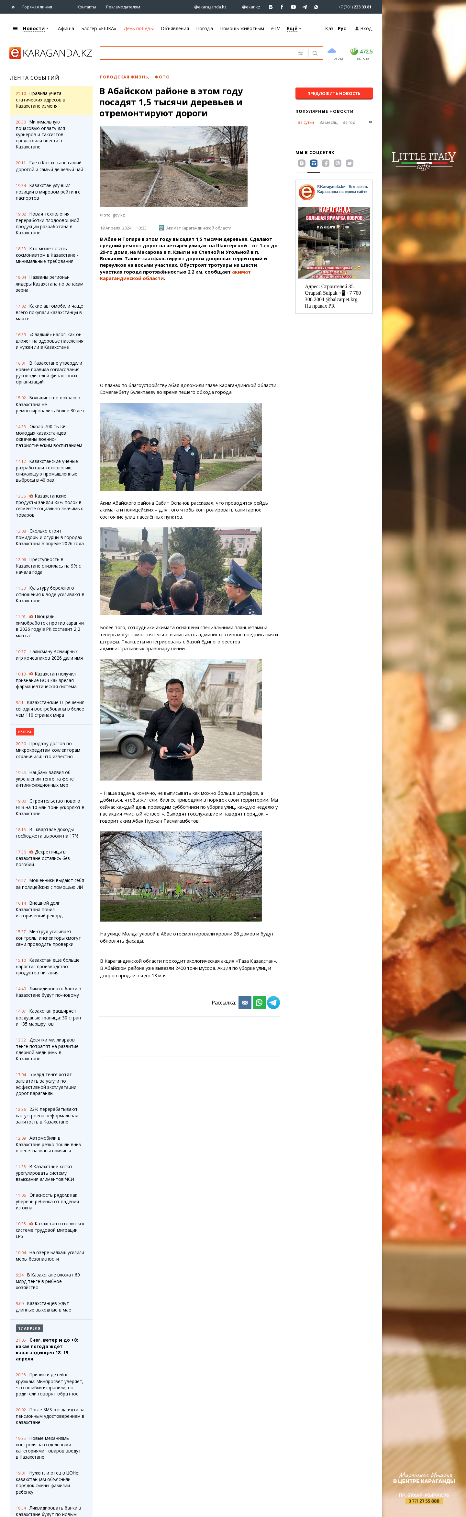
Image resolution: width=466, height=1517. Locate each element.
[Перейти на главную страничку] (15, 7)
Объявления (175, 28)
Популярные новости (324, 111)
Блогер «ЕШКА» (98, 28)
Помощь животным (242, 28)
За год (349, 122)
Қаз (329, 28)
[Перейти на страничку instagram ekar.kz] (248, 7)
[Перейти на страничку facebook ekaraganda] (282, 7)
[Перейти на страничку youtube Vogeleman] (294, 7)
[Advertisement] (190, 332)
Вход (363, 28)
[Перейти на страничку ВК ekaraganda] (271, 7)
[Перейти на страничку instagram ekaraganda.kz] (207, 7)
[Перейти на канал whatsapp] (316, 7)
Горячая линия (37, 6)
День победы (139, 28)
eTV (275, 28)
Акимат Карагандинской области (195, 228)
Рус (342, 28)
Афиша (66, 28)
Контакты (86, 7)
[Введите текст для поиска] (192, 52)
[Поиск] (314, 53)
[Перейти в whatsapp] (349, 6)
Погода (204, 28)
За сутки (306, 122)
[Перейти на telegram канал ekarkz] (305, 7)
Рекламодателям (123, 7)
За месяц (328, 122)
